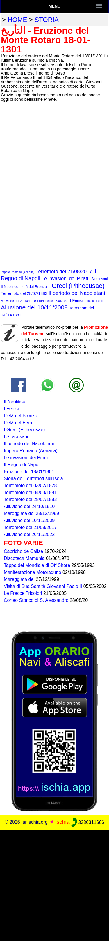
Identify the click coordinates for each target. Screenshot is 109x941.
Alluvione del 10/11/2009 (34, 307)
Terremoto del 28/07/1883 (24, 293)
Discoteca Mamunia (25, 558)
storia (47, 19)
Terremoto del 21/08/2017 (64, 271)
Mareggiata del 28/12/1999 (31, 513)
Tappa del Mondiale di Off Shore (38, 565)
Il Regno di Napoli (22, 464)
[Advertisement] (54, 884)
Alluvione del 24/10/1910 (18, 301)
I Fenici (76, 300)
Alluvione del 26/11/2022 (29, 534)
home (17, 19)
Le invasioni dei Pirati (65, 278)
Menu (54, 6)
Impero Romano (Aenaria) (18, 272)
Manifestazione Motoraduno (33, 572)
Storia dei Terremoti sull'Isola (33, 478)
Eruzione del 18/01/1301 (53, 301)
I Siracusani (99, 279)
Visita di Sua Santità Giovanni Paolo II (43, 586)
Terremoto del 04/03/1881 (30, 492)
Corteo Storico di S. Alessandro (37, 600)
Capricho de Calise (24, 551)
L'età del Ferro (93, 301)
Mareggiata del (20, 579)
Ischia (62, 822)
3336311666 (87, 822)
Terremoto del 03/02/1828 (30, 485)
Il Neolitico (9, 286)
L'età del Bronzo (33, 286)
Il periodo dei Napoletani (77, 293)
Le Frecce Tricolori (23, 593)
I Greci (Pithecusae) (76, 285)
